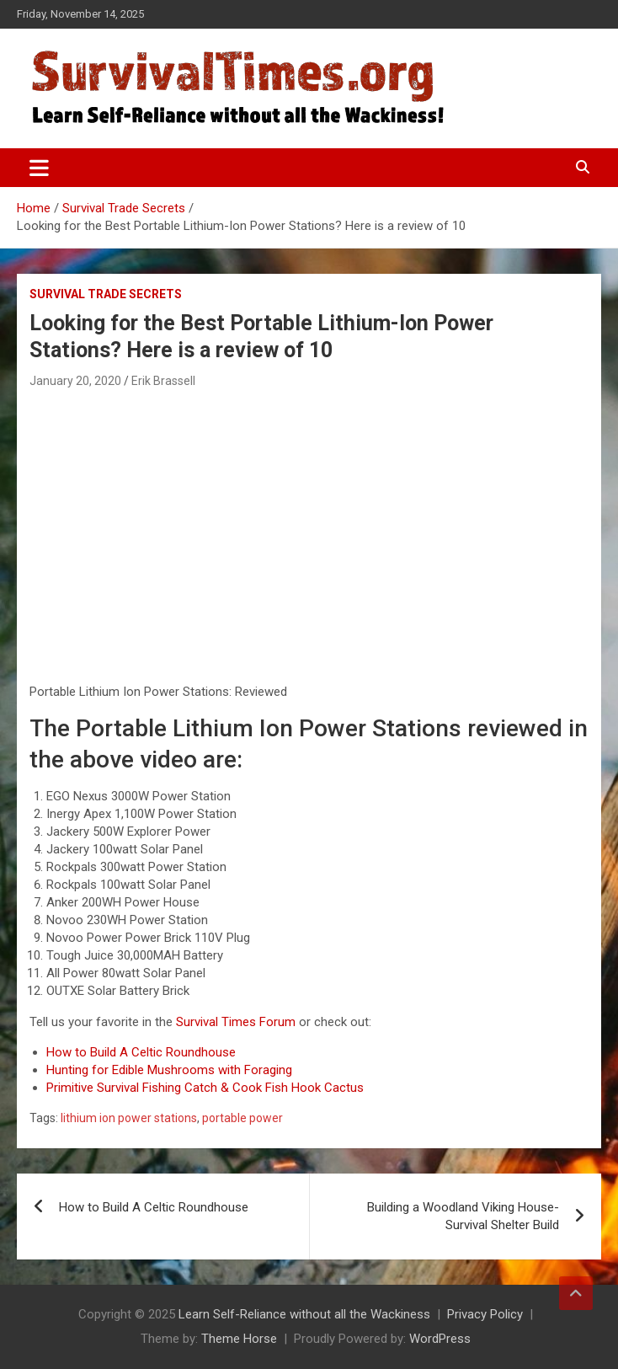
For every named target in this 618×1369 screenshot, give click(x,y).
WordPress (440, 1338)
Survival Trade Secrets (105, 294)
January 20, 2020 (75, 381)
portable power (242, 1118)
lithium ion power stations (129, 1118)
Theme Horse (239, 1338)
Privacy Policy (485, 1314)
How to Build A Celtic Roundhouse (141, 1052)
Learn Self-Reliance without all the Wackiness (304, 1314)
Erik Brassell (163, 381)
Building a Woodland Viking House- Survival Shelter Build (463, 1216)
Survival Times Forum (236, 1021)
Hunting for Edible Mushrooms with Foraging (169, 1070)
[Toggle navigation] (39, 167)
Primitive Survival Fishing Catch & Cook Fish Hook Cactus (205, 1087)
